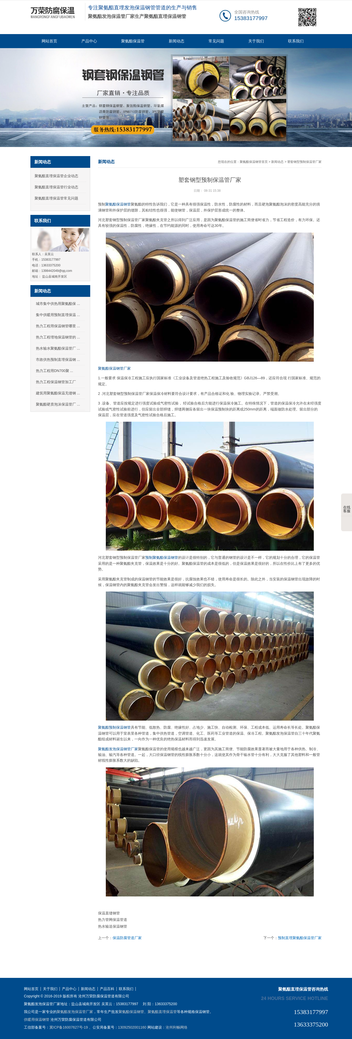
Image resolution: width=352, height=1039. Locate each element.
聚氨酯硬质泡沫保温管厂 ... (58, 404)
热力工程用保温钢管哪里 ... (58, 326)
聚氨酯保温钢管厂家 (114, 368)
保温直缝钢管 (109, 913)
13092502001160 (132, 1027)
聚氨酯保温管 (133, 41)
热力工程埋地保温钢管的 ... (58, 337)
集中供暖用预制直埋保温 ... (58, 315)
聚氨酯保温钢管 (118, 204)
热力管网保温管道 (112, 920)
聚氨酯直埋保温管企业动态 (56, 176)
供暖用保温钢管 (36, 1019)
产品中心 (89, 41)
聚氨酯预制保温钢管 (114, 727)
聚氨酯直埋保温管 (162, 1012)
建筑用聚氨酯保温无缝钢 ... (58, 393)
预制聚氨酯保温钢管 (161, 557)
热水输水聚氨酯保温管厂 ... (58, 348)
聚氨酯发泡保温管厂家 (75, 1012)
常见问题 (216, 41)
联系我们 (296, 41)
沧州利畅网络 (176, 1027)
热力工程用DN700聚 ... (54, 371)
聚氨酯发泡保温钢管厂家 (118, 749)
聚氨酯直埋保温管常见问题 (56, 198)
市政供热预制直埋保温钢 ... (58, 359)
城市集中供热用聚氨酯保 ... (58, 304)
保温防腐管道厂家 (127, 938)
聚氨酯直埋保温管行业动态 (56, 187)
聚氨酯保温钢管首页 (254, 162)
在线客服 (346, 505)
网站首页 (49, 41)
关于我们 (256, 41)
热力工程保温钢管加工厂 (56, 382)
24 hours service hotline (294, 998)
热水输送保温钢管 (112, 926)
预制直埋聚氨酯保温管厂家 (300, 938)
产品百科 (107, 989)
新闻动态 (176, 41)
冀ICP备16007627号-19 (68, 1027)
